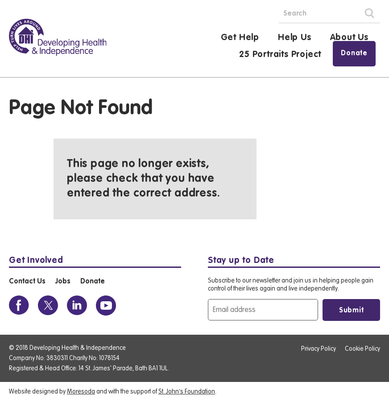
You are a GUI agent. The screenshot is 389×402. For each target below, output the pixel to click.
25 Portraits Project (280, 54)
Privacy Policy (318, 349)
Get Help (240, 37)
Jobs (62, 281)
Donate (354, 53)
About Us (349, 37)
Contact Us (27, 281)
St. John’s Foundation (186, 392)
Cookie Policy (362, 349)
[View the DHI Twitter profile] (48, 305)
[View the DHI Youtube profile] (106, 305)
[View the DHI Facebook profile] (19, 305)
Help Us (294, 37)
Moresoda (81, 392)
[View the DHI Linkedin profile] (77, 305)
